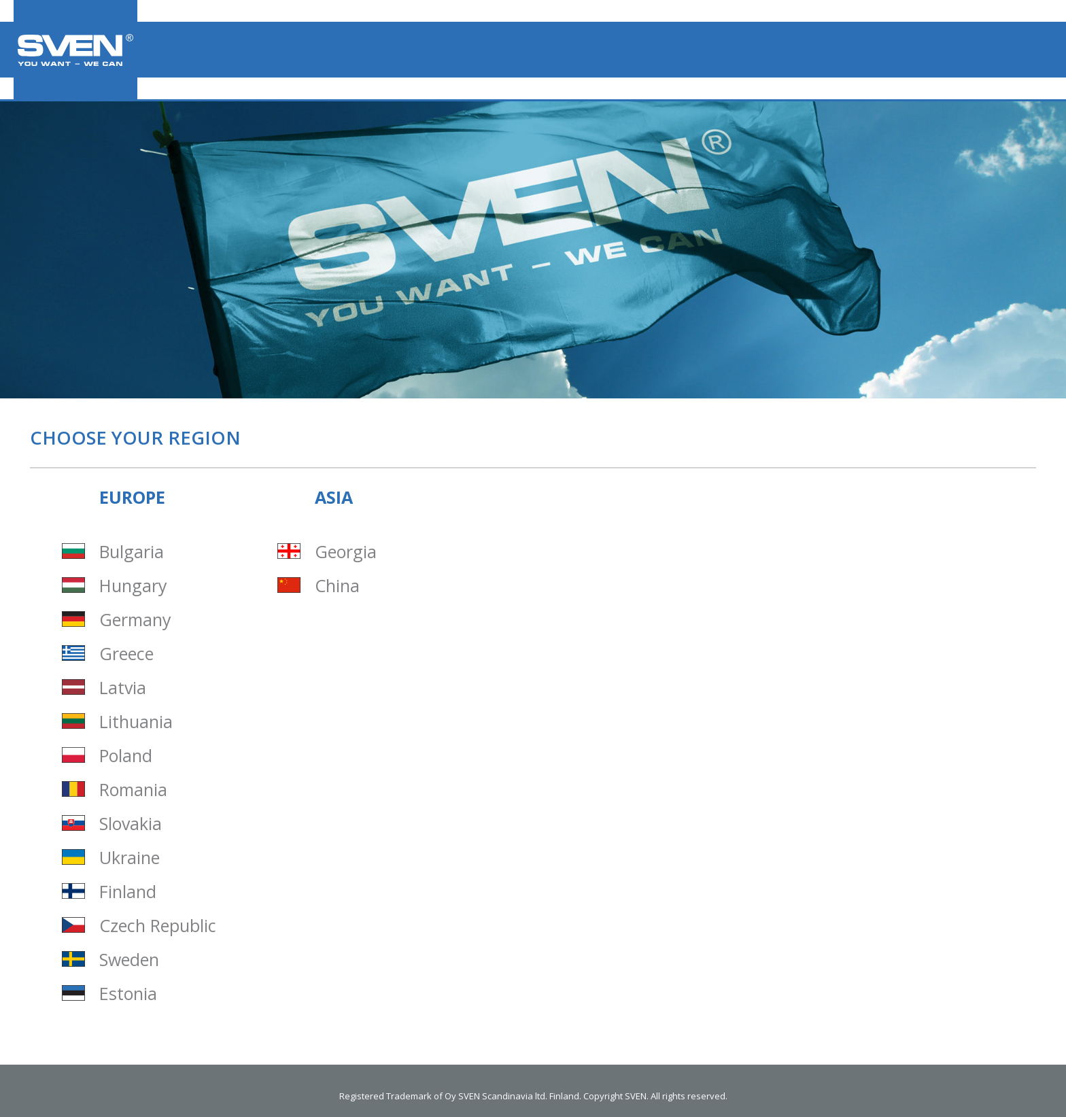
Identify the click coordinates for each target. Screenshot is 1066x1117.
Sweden (129, 959)
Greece (126, 653)
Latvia (122, 687)
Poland (125, 755)
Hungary (133, 585)
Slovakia (130, 823)
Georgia (346, 551)
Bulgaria (131, 551)
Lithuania (136, 721)
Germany (135, 619)
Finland (127, 891)
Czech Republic (157, 925)
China (337, 585)
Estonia (128, 993)
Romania (133, 789)
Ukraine (129, 857)
